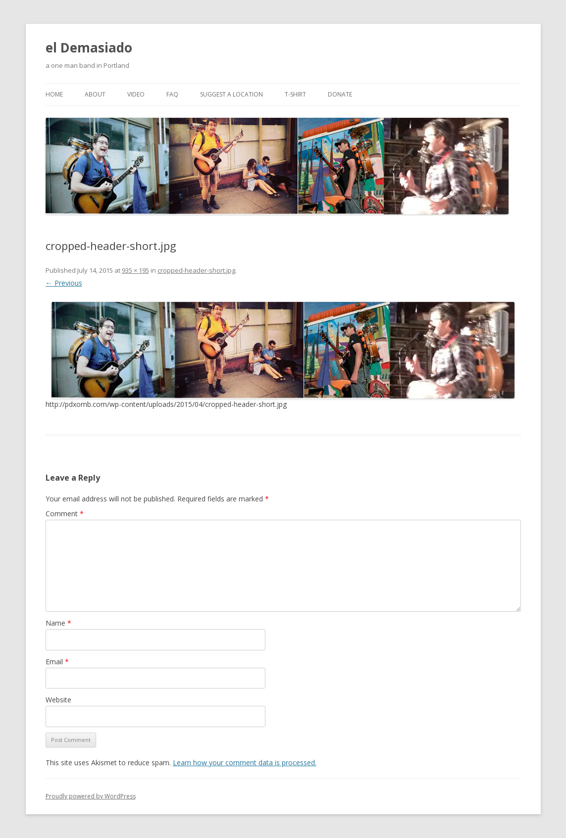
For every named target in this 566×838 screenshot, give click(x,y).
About (95, 94)
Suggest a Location (231, 94)
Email (57, 661)
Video (136, 94)
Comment (65, 513)
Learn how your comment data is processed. (244, 762)
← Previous (64, 283)
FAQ (172, 94)
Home (54, 94)
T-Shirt (295, 94)
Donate (340, 94)
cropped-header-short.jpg (196, 270)
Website (58, 699)
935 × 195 (135, 270)
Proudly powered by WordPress (91, 796)
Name (58, 623)
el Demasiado (89, 47)
